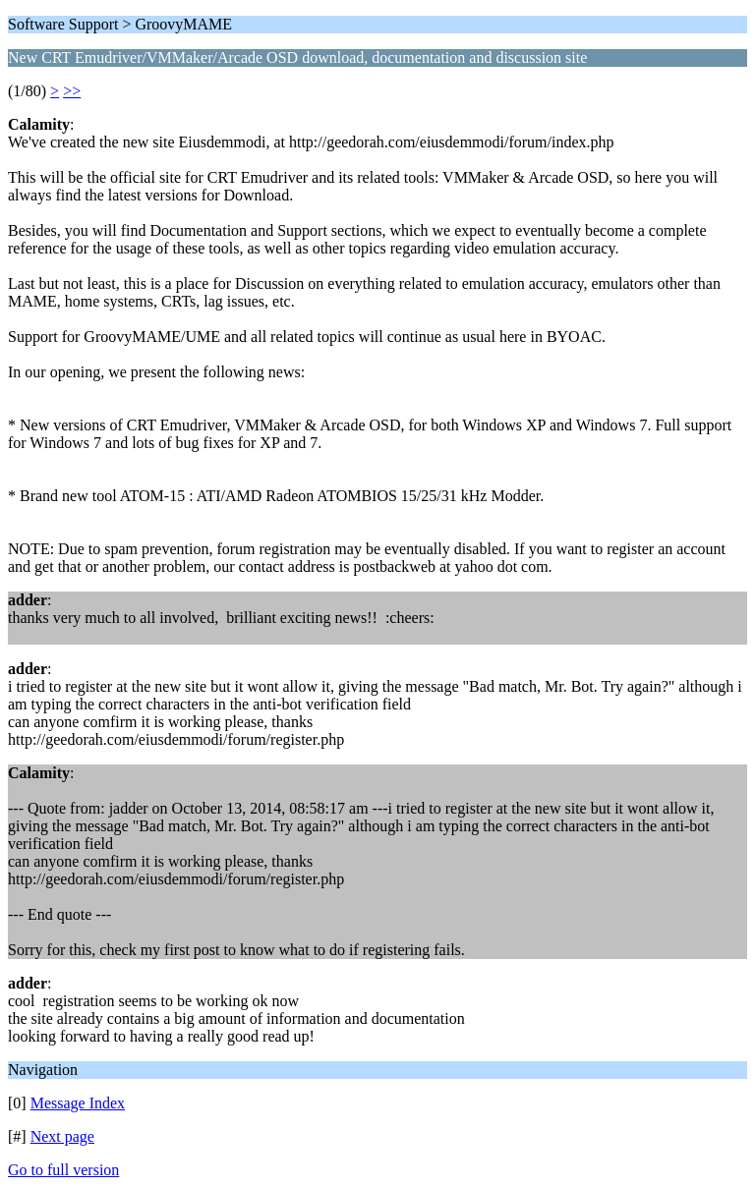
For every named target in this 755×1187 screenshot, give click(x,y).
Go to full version (63, 1169)
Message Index (77, 1103)
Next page (62, 1136)
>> (72, 91)
